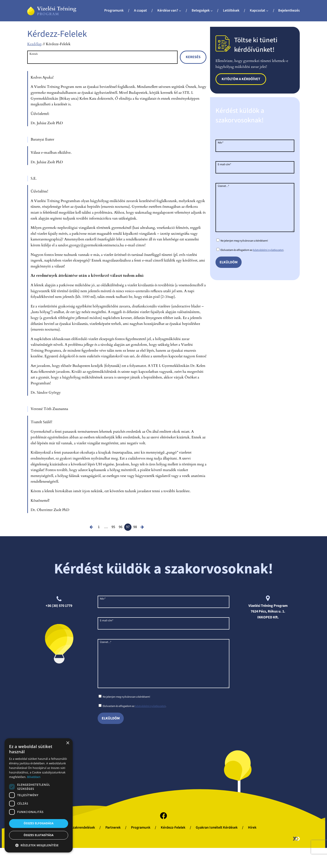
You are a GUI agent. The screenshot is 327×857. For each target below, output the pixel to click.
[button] (38, 845)
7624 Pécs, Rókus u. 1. (268, 611)
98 (135, 526)
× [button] (67, 743)
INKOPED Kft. (268, 617)
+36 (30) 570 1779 (59, 605)
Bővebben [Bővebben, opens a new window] (33, 777)
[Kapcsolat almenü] (267, 11)
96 (120, 526)
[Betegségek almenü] (212, 11)
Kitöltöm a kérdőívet (241, 79)
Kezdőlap (34, 44)
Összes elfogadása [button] (39, 823)
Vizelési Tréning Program (268, 605)
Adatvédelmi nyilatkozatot (268, 259)
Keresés (34, 54)
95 (113, 526)
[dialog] (39, 795)
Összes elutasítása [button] (39, 835)
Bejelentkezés (289, 10)
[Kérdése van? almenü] (180, 11)
